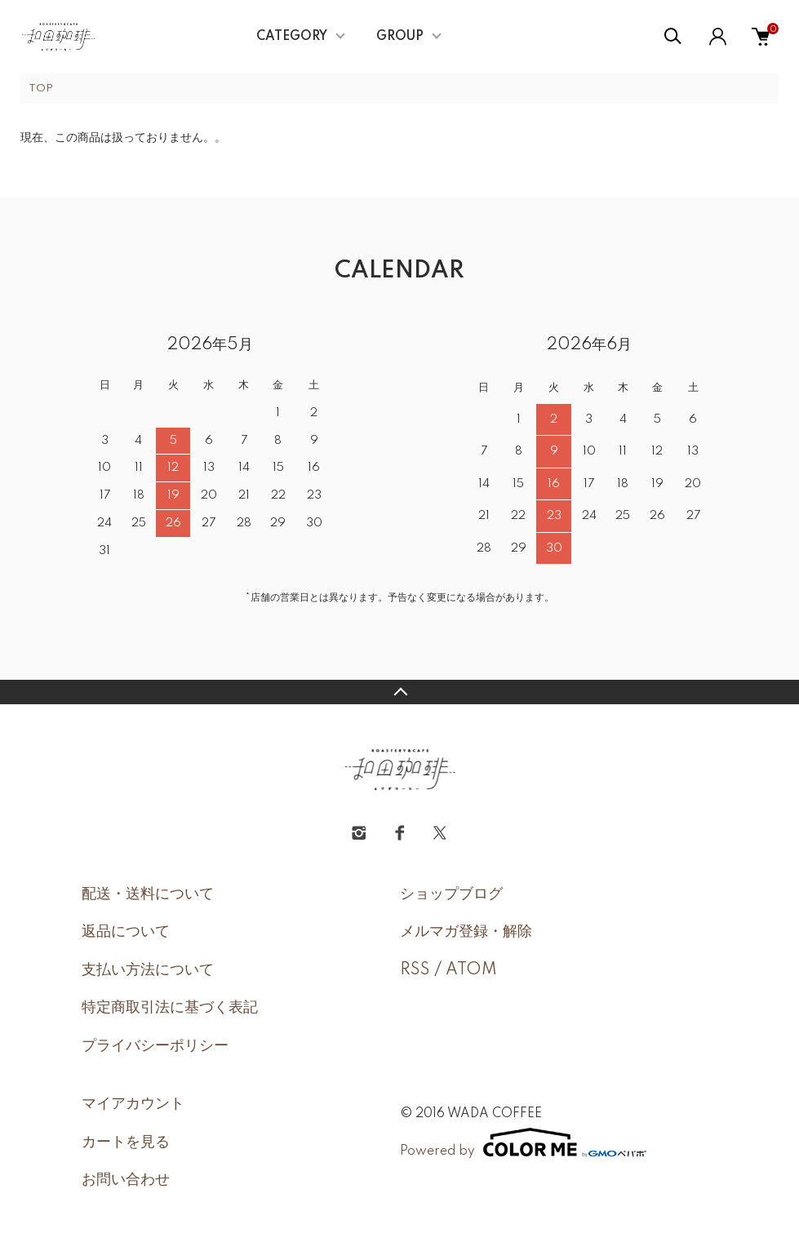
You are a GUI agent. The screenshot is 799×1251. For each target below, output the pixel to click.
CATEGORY (291, 36)
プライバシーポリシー (155, 1046)
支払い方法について (148, 970)
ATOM (471, 970)
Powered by (523, 1142)
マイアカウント (133, 1104)
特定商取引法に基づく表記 (170, 1008)
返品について (126, 932)
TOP (41, 88)
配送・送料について (148, 894)
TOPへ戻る (399, 692)
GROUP (400, 36)
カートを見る (126, 1142)
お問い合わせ (126, 1180)
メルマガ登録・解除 (466, 932)
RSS (415, 970)
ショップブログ (451, 894)
